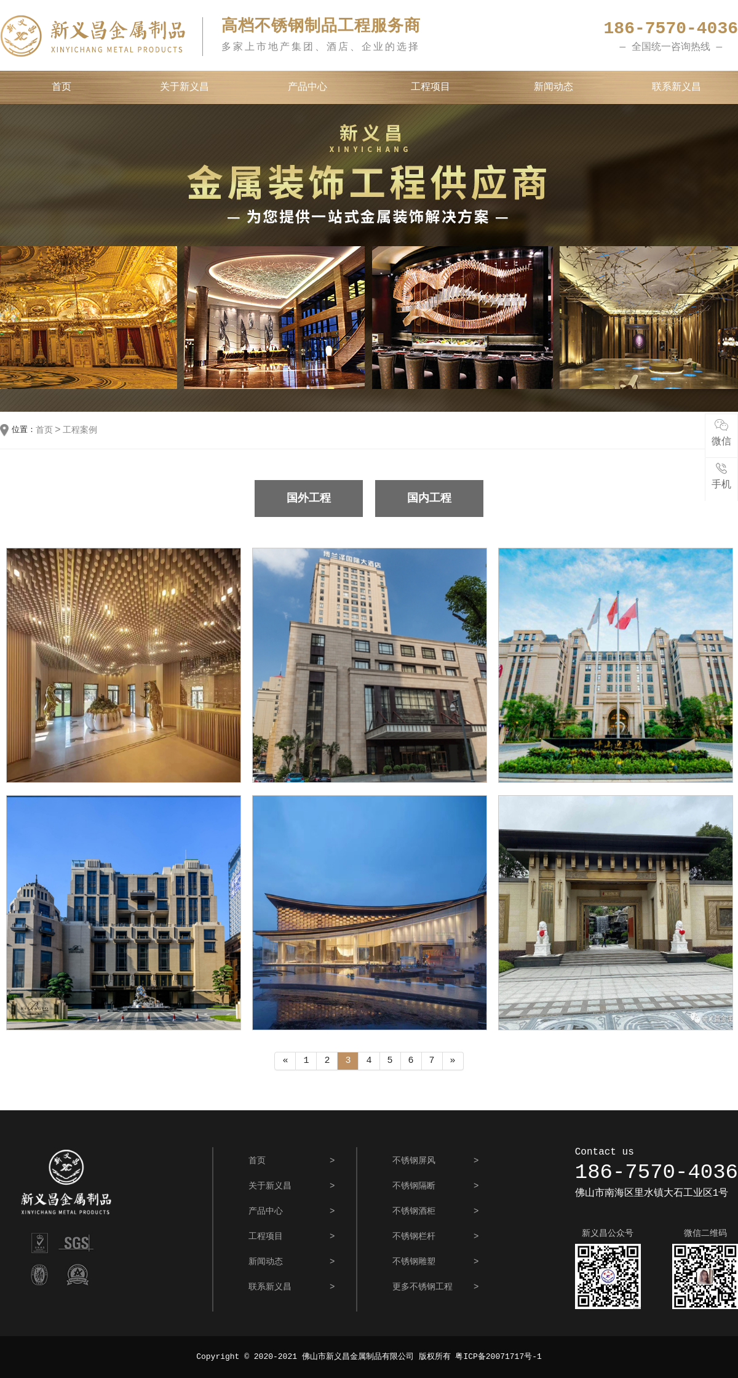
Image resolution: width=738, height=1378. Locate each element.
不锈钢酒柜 (413, 1211)
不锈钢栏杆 (413, 1236)
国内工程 (429, 498)
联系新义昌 (676, 87)
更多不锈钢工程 (422, 1287)
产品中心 (307, 87)
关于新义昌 (184, 87)
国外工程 (309, 498)
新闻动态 (553, 87)
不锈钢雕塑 (413, 1261)
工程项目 (430, 87)
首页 (61, 87)
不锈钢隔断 (413, 1186)
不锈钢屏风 (413, 1160)
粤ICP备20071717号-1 (498, 1356)
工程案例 (80, 430)
